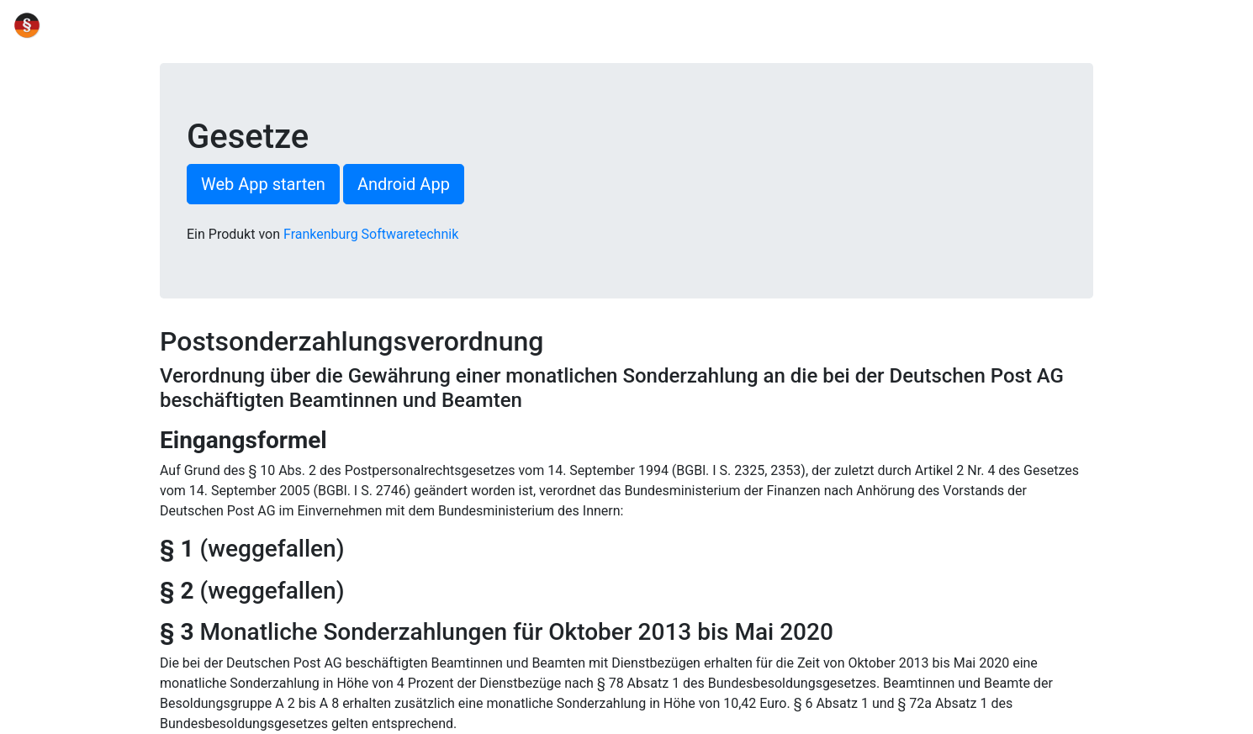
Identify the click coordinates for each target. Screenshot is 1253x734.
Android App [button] (403, 184)
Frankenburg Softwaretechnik (370, 234)
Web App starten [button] (263, 184)
